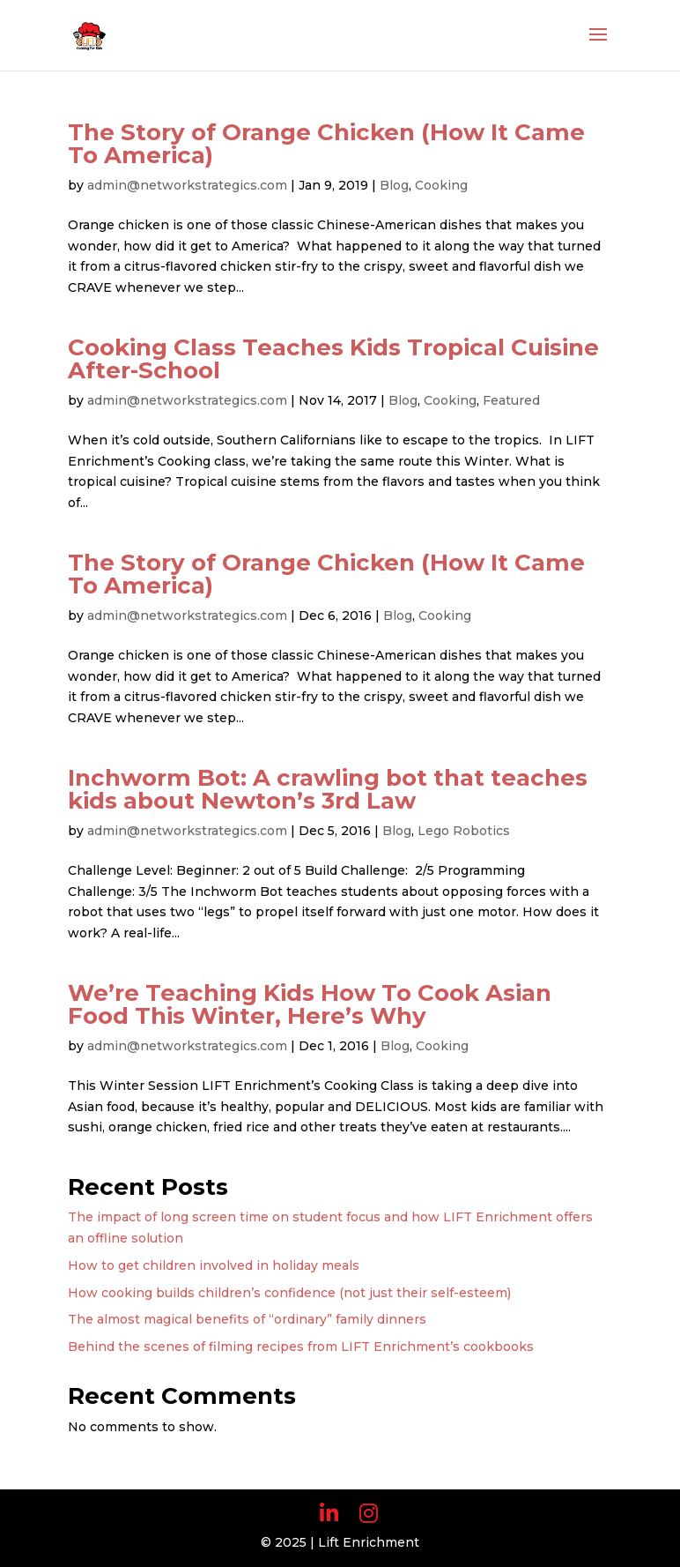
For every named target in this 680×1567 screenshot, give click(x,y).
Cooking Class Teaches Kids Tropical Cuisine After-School (333, 358)
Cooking (441, 185)
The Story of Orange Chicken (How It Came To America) (326, 143)
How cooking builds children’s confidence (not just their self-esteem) (289, 1293)
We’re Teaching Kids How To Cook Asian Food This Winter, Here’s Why (309, 1004)
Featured (511, 400)
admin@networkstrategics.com (187, 185)
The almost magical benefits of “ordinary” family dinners (247, 1319)
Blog (394, 185)
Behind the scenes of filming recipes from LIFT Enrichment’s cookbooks (301, 1346)
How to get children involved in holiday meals (213, 1265)
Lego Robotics (464, 831)
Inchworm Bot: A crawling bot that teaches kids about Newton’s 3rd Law (328, 789)
